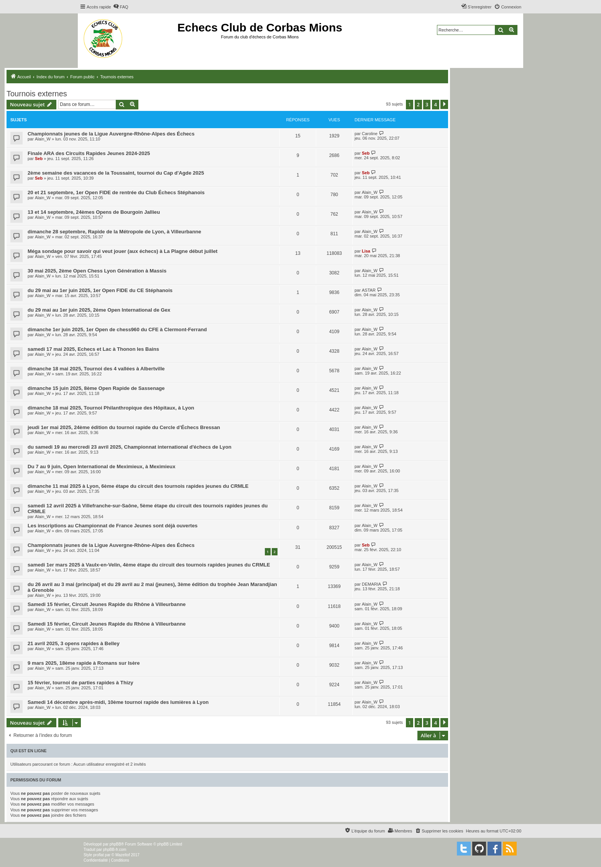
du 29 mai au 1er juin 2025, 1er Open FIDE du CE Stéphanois (100, 290)
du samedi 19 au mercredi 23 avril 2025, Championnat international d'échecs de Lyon (130, 447)
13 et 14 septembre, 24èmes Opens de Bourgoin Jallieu (94, 212)
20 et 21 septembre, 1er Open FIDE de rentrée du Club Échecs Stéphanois (116, 192)
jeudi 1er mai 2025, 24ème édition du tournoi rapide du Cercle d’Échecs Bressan (124, 427)
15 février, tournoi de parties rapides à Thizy (80, 682)
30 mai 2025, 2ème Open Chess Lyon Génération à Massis (97, 271)
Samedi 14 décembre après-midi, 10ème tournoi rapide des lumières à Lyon (118, 702)
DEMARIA (371, 584)
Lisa (366, 251)
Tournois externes (37, 93)
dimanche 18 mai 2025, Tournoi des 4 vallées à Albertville (96, 369)
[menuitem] (120, 7)
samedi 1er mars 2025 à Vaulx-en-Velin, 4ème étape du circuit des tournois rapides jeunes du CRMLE (149, 565)
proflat (98, 855)
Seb (39, 158)
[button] (444, 104)
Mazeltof (122, 855)
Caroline (370, 133)
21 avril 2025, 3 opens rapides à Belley (74, 643)
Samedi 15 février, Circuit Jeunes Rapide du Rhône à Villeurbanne (107, 604)
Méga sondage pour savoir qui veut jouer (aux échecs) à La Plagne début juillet (122, 251)
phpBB (115, 844)
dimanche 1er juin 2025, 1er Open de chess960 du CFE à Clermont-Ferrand (117, 329)
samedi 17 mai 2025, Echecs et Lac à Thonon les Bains (93, 349)
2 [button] (418, 104)
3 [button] (426, 104)
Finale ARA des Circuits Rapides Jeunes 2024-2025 (89, 153)
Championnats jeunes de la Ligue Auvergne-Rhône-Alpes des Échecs (111, 134)
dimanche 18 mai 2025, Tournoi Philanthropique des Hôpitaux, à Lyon (111, 408)
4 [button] (435, 104)
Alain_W (43, 139)
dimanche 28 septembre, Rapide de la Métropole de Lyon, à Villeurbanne (114, 232)
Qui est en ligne (28, 750)
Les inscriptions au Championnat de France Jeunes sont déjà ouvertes (112, 525)
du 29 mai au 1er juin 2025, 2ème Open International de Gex (99, 310)
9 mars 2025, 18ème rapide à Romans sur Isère (84, 663)
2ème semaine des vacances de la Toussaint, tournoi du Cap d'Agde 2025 (116, 173)
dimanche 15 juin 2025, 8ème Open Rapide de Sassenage (96, 388)
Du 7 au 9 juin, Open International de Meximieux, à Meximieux (101, 466)
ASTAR (369, 290)
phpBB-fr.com (114, 849)
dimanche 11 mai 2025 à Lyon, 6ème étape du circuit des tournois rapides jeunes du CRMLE (138, 486)
